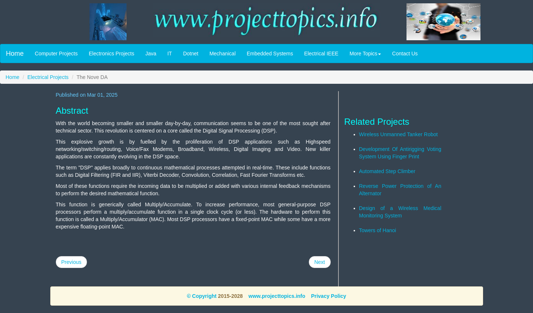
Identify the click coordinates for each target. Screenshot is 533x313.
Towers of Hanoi (377, 230)
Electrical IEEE (321, 53)
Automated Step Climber (387, 171)
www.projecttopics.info (277, 296)
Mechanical (222, 53)
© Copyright (201, 296)
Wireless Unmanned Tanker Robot (398, 134)
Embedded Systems (270, 53)
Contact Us (405, 53)
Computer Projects (56, 53)
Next (319, 262)
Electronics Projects (111, 53)
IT (169, 53)
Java (150, 53)
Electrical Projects (47, 77)
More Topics (365, 53)
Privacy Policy (328, 296)
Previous (71, 262)
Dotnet (190, 53)
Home (15, 53)
